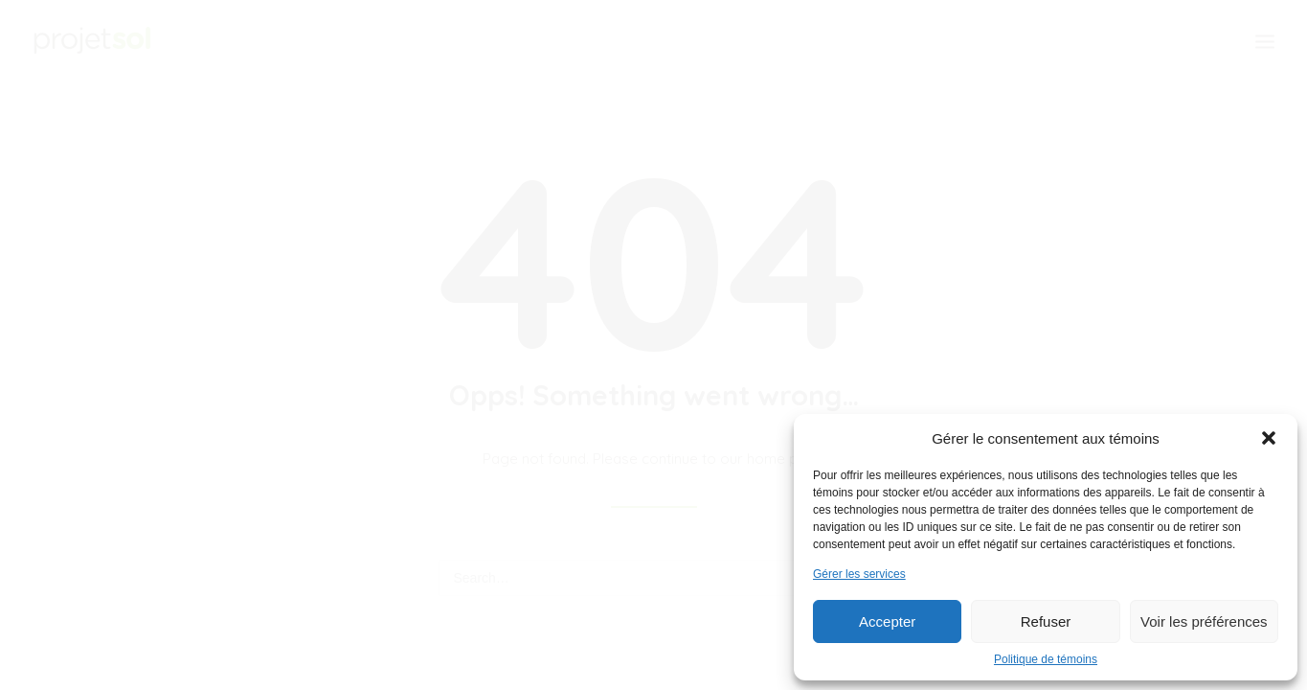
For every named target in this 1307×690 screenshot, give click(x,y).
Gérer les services (859, 574)
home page (785, 458)
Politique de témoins (1045, 659)
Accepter (887, 621)
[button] (1268, 438)
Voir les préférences (1204, 621)
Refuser (1046, 621)
